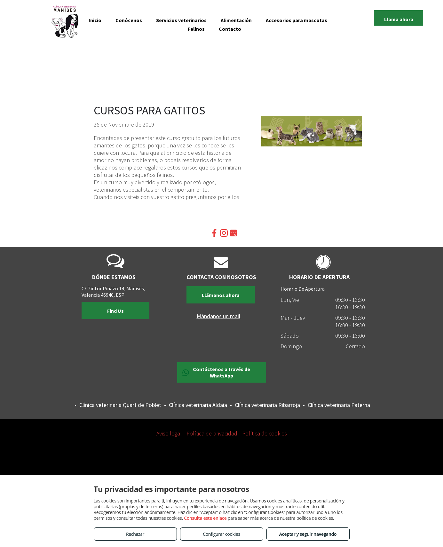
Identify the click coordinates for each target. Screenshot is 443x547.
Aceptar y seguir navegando (307, 534)
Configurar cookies (221, 534)
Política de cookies (264, 433)
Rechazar (135, 534)
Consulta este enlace (205, 518)
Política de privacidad (211, 433)
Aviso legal (169, 433)
